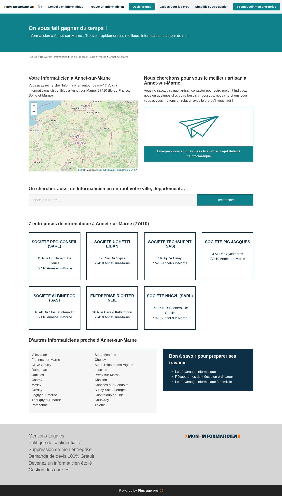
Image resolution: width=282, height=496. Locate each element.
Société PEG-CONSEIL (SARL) (54, 244)
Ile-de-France (78, 56)
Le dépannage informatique (195, 372)
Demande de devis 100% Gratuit (61, 456)
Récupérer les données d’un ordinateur (204, 377)
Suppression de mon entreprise (60, 449)
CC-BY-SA (132, 170)
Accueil (33, 56)
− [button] (34, 112)
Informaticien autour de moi (82, 85)
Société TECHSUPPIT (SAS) (169, 244)
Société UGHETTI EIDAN (112, 244)
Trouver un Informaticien (53, 56)
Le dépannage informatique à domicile (203, 382)
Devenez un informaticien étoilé (60, 463)
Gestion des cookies (49, 469)
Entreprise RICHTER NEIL (112, 298)
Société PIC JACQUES (227, 242)
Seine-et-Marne (97, 56)
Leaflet (81, 170)
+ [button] (34, 106)
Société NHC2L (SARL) (170, 296)
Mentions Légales (46, 435)
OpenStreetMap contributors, (112, 170)
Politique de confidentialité (55, 442)
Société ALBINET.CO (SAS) (55, 298)
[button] (65, 7)
